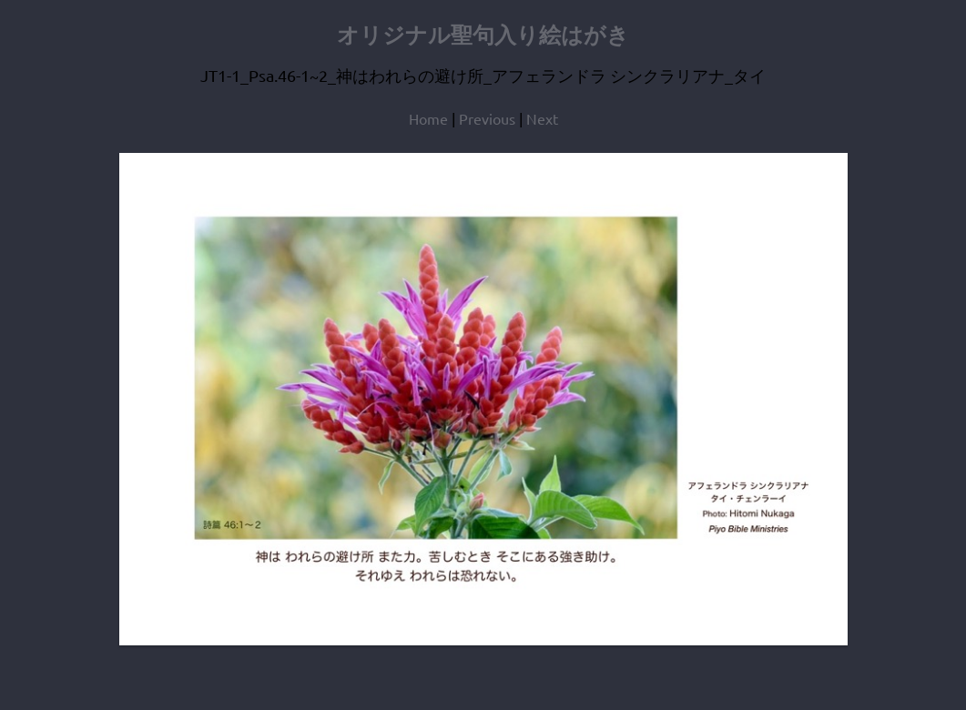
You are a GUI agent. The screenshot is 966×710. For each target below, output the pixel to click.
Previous (487, 118)
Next (542, 118)
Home (428, 118)
